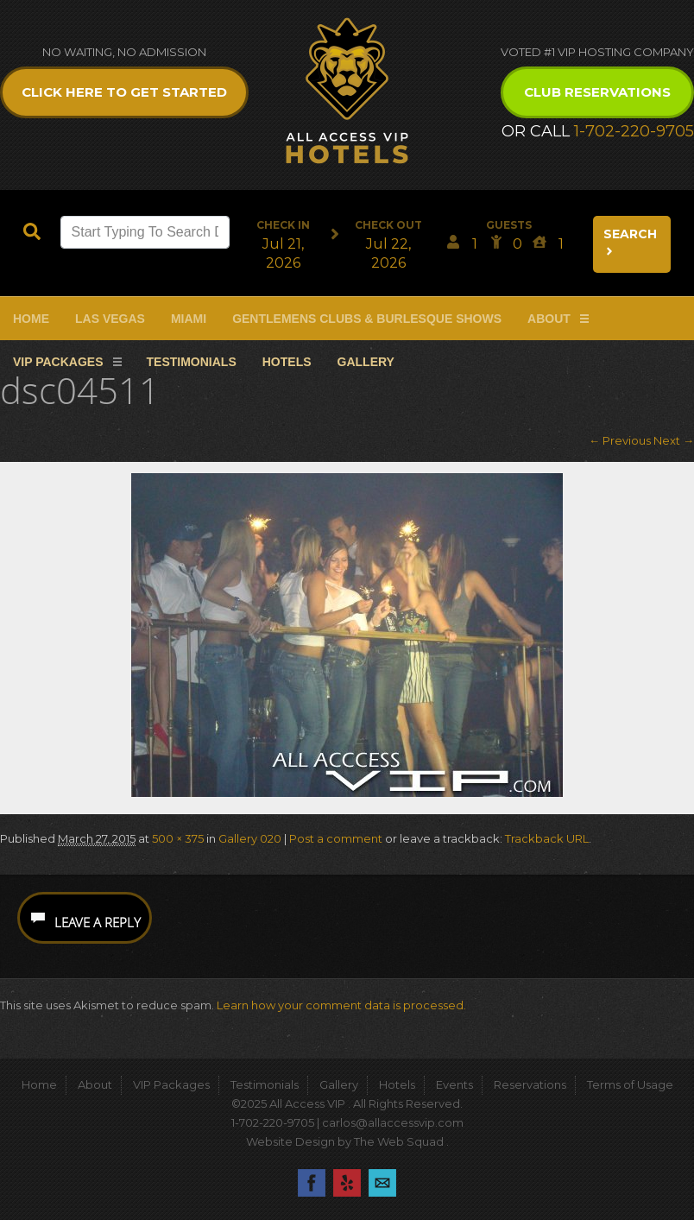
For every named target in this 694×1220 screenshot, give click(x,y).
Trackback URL (547, 838)
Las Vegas (110, 319)
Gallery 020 (249, 838)
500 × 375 (178, 838)
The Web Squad (400, 1141)
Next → (673, 440)
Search (630, 241)
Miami (188, 319)
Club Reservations (597, 92)
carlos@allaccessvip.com (393, 1122)
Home (31, 319)
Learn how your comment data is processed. (341, 1005)
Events (454, 1084)
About (549, 319)
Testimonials (192, 362)
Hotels (287, 362)
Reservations (530, 1084)
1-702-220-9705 (634, 131)
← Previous (620, 440)
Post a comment (335, 838)
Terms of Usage (630, 1084)
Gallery (366, 362)
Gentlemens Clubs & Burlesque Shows (367, 319)
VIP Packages (58, 362)
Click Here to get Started (124, 92)
